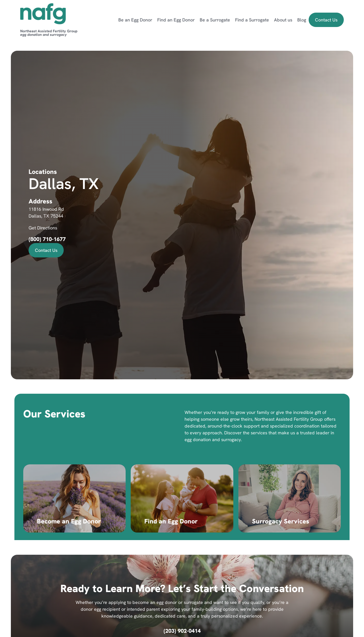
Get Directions (43, 228)
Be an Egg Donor (135, 20)
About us (283, 20)
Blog (301, 20)
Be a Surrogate (215, 20)
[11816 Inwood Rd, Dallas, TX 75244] (260, 215)
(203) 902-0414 (182, 630)
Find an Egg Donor (176, 20)
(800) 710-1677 (47, 239)
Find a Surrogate (252, 20)
